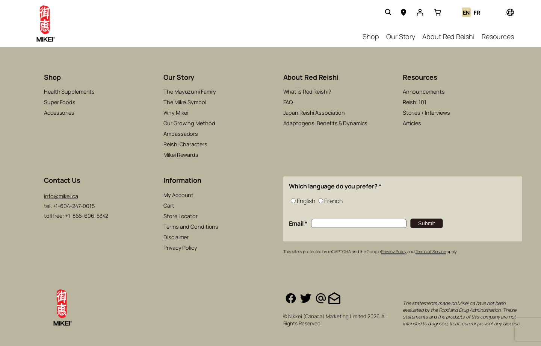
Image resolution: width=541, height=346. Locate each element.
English (306, 201)
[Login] (420, 12)
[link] (437, 12)
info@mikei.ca (61, 196)
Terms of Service (431, 251)
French (333, 201)
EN (466, 12)
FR (477, 12)
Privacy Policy (394, 251)
